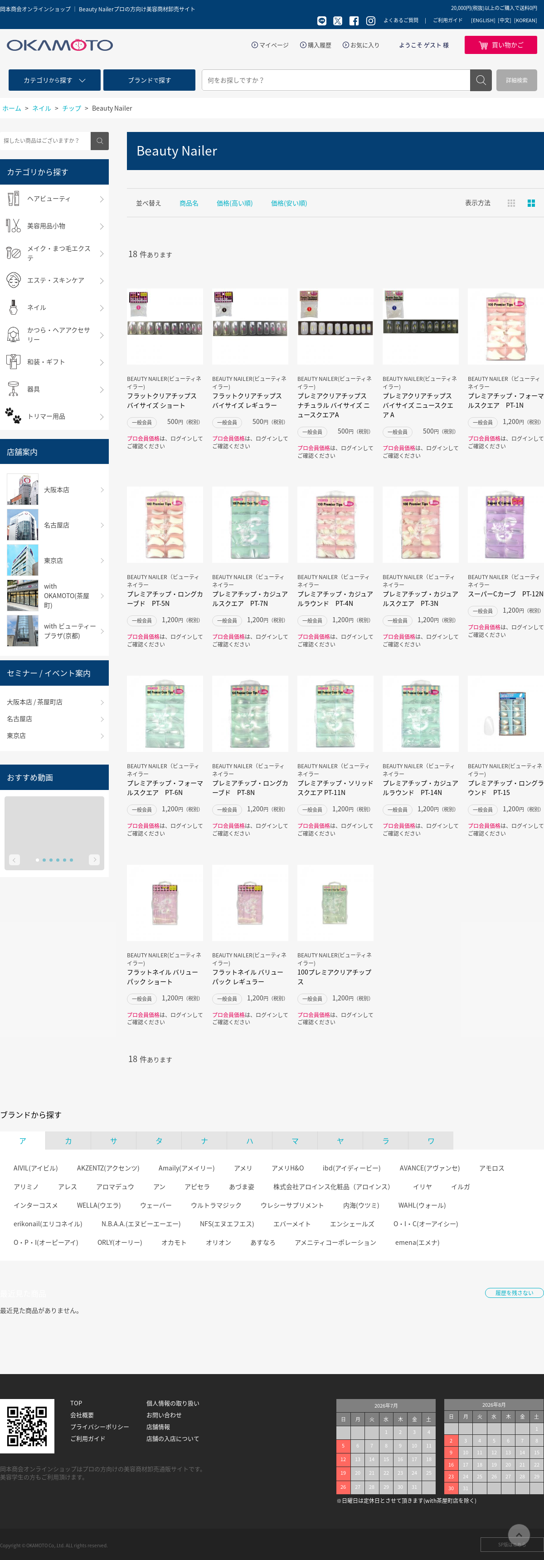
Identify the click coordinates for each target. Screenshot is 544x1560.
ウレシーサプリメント (292, 1204)
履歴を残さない (514, 1293)
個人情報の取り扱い (172, 1403)
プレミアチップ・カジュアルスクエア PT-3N (420, 598)
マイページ (274, 45)
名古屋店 (19, 718)
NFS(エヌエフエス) (227, 1223)
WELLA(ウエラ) (99, 1204)
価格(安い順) (289, 202)
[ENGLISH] (483, 20)
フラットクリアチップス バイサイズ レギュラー (247, 400)
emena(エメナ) (417, 1242)
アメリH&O (288, 1167)
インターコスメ (36, 1204)
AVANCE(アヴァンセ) (430, 1167)
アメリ (243, 1167)
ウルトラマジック (216, 1204)
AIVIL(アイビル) (36, 1167)
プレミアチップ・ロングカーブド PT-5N (165, 598)
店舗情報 (158, 1427)
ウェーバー (156, 1204)
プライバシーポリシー (99, 1427)
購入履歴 (319, 45)
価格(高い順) (235, 202)
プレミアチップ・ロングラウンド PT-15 (506, 787)
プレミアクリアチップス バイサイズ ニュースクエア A (418, 405)
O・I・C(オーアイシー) (425, 1223)
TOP (76, 1403)
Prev (14, 859)
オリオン (218, 1242)
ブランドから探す (31, 1114)
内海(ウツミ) (361, 1204)
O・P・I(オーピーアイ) (46, 1242)
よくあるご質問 (401, 20)
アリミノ (26, 1186)
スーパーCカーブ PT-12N (506, 593)
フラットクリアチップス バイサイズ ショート (162, 400)
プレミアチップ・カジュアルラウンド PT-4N (335, 598)
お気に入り (365, 45)
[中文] (504, 20)
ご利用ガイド (448, 20)
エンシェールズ (352, 1223)
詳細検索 (517, 80)
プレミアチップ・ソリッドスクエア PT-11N (335, 787)
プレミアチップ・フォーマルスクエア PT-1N (506, 400)
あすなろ (263, 1242)
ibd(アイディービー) (352, 1167)
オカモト (174, 1242)
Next (94, 859)
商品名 (189, 202)
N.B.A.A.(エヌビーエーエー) (141, 1223)
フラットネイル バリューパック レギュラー (247, 976)
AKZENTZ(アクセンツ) (108, 1167)
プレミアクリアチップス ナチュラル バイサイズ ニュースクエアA (333, 405)
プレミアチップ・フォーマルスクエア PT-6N (165, 787)
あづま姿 (241, 1186)
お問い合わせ (164, 1415)
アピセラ (197, 1186)
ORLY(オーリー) (119, 1242)
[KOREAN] (525, 20)
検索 (481, 80)
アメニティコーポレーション (335, 1242)
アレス (67, 1186)
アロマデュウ (115, 1186)
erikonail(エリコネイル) (48, 1223)
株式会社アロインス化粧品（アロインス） (333, 1186)
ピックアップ (531, 203)
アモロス (492, 1167)
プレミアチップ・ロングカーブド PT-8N (250, 787)
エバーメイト (292, 1223)
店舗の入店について (172, 1438)
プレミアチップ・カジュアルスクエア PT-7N (250, 598)
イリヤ (422, 1186)
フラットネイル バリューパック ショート (162, 976)
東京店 (16, 735)
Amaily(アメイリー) (187, 1167)
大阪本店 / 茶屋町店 (35, 701)
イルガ (460, 1186)
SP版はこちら (512, 1544)
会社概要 (82, 1415)
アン (159, 1186)
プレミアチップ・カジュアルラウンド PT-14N (420, 787)
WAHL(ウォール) (422, 1204)
